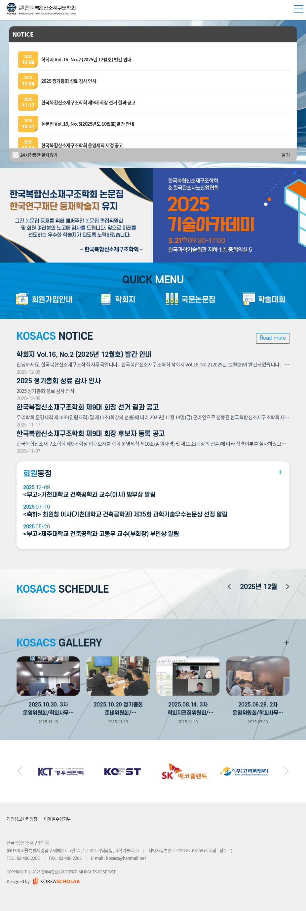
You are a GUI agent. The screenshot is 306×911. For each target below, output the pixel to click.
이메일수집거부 (57, 819)
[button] (294, 173)
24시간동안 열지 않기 (38, 155)
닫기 (286, 155)
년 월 (258, 587)
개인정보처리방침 (22, 819)
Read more (273, 338)
